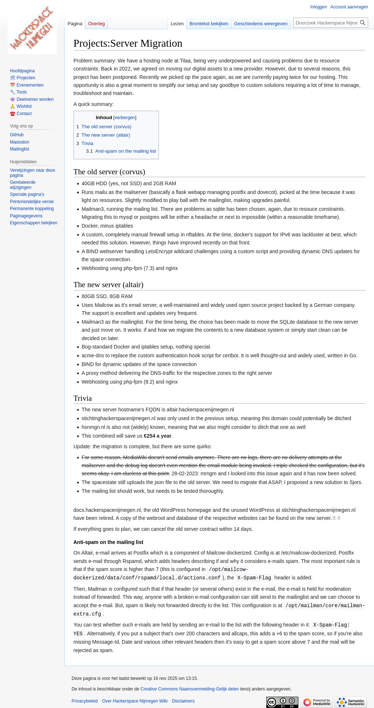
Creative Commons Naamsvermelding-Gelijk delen (190, 686)
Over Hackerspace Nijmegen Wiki (134, 698)
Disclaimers (183, 698)
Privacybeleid (85, 698)
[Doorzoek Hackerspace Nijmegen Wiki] (330, 23)
